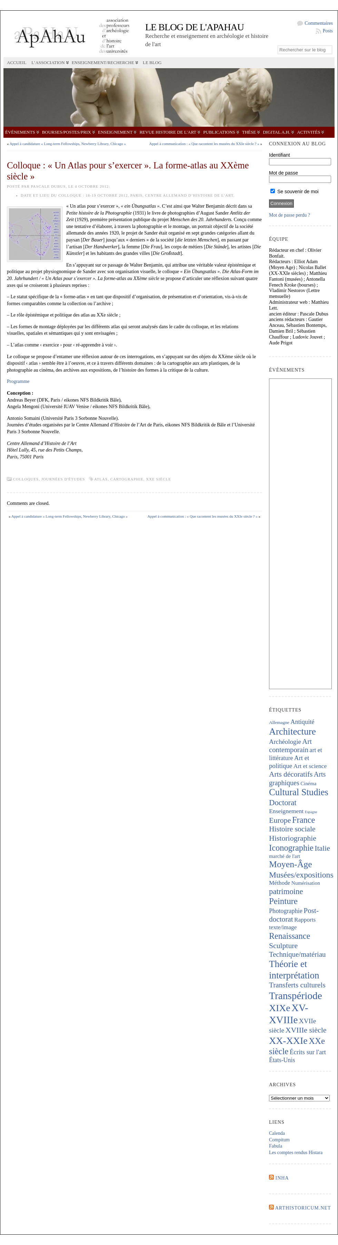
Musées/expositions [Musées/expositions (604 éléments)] (301, 874)
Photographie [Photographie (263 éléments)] (285, 910)
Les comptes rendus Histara (295, 1152)
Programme (18, 381)
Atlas (101, 479)
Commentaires (319, 23)
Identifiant (279, 155)
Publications (219, 132)
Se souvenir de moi (294, 191)
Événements (20, 132)
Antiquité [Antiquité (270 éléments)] (302, 721)
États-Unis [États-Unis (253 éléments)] (282, 1060)
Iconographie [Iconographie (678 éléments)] (291, 847)
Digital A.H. (276, 132)
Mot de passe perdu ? (289, 215)
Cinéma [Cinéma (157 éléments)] (308, 783)
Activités (308, 132)
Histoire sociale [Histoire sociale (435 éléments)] (292, 829)
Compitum (279, 1139)
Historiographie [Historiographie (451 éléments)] (292, 838)
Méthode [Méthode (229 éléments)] (279, 883)
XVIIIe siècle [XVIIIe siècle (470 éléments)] (306, 1030)
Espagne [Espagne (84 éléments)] (311, 812)
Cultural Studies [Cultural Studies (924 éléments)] (298, 792)
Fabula (275, 1146)
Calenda (277, 1133)
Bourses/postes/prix (66, 132)
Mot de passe (283, 173)
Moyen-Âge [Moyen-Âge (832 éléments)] (290, 864)
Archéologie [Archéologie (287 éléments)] (285, 741)
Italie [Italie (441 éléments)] (322, 848)
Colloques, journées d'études (49, 479)
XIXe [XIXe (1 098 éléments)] (279, 1008)
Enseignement (115, 132)
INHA (282, 1178)
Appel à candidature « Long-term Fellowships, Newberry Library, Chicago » (68, 144)
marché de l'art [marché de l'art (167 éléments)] (284, 856)
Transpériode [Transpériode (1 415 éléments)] (295, 995)
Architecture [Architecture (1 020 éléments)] (292, 731)
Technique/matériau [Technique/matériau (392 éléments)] (297, 954)
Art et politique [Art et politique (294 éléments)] (289, 761)
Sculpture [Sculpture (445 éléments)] (283, 946)
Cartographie (126, 479)
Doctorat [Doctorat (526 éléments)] (283, 802)
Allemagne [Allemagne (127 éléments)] (279, 722)
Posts (327, 30)
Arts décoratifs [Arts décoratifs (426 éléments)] (290, 774)
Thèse (249, 132)
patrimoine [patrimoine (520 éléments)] (286, 891)
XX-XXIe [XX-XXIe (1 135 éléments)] (288, 1040)
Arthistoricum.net (303, 1208)
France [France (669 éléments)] (303, 819)
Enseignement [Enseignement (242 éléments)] (286, 811)
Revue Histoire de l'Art (167, 132)
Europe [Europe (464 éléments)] (280, 820)
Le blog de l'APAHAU (194, 27)
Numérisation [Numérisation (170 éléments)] (305, 883)
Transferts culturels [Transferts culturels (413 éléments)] (297, 985)
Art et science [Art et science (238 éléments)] (310, 765)
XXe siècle (158, 479)
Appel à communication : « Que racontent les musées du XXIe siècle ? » (204, 144)
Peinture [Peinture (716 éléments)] (283, 901)
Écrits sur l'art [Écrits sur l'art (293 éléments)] (308, 1052)
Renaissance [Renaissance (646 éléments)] (289, 936)
